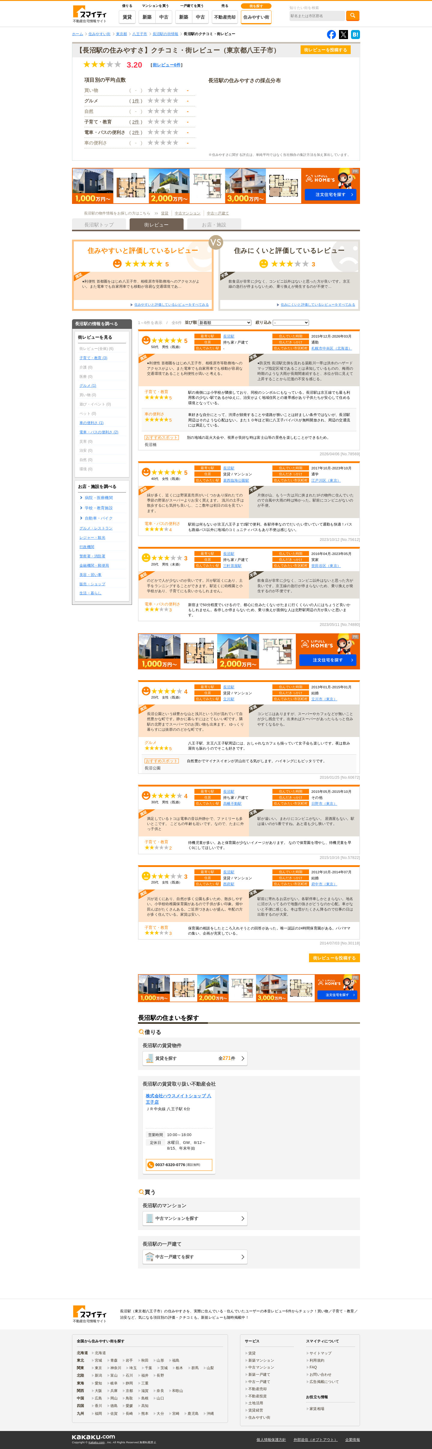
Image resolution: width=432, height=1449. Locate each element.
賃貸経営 (255, 1410)
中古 (164, 17)
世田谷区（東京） (326, 566)
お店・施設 (214, 224)
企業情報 (352, 1440)
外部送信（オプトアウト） (316, 1440)
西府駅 (228, 884)
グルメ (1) (88, 385)
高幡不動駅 (232, 803)
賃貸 (127, 17)
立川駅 (228, 699)
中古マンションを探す (176, 1218)
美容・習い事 (91, 575)
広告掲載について (324, 1382)
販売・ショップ (92, 584)
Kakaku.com (96, 1442)
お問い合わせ (321, 1374)
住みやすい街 (256, 17)
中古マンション (188, 213)
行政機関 (87, 547)
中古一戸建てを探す (174, 1256)
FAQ (313, 1367)
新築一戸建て (259, 1374)
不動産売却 (225, 17)
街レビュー (167, 64)
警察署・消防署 (92, 556)
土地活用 (255, 1403)
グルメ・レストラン (96, 528)
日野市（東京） (324, 803)
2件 (136, 121)
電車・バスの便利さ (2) (99, 432)
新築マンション (261, 1360)
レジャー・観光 (92, 537)
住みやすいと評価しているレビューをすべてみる (171, 304)
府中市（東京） (324, 884)
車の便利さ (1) (92, 423)
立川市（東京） (324, 699)
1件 (136, 100)
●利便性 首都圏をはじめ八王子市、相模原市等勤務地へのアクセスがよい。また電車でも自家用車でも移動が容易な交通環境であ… (141, 283)
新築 (147, 17)
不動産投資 (257, 1396)
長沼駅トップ (99, 224)
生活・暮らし (91, 593)
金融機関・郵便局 (94, 565)
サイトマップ (321, 1353)
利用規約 (317, 1360)
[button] (216, 186)
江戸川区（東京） (326, 480)
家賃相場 (317, 1409)
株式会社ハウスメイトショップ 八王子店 (178, 1099)
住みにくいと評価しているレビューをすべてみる (318, 304)
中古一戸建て (218, 213)
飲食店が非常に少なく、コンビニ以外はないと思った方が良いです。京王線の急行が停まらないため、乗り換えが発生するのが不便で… (289, 283)
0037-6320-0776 (173, 1164)
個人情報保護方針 (271, 1440)
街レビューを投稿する (325, 49)
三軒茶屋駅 (232, 566)
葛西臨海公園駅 (236, 480)
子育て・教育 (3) (93, 358)
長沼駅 (228, 336)
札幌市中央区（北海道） (331, 348)
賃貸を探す (195, 1058)
